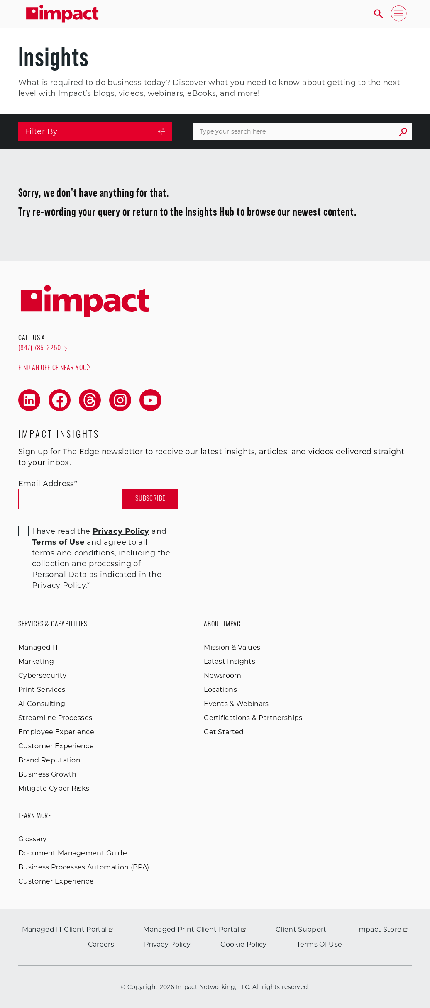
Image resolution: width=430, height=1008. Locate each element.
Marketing (36, 661)
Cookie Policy (243, 944)
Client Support (301, 929)
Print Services (41, 690)
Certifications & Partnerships (253, 718)
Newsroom (223, 675)
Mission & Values (232, 647)
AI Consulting (41, 704)
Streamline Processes (55, 718)
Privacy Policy (167, 944)
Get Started (224, 732)
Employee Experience (56, 732)
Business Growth (47, 774)
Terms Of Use (319, 944)
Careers (101, 944)
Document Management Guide (72, 853)
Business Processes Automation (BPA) (83, 867)
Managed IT (38, 647)
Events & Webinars (236, 704)
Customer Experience (56, 746)
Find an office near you (54, 368)
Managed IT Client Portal (68, 929)
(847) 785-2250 (42, 348)
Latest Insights (229, 661)
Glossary (32, 839)
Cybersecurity (42, 675)
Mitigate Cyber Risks (53, 788)
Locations (220, 690)
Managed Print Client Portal (194, 929)
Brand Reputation (49, 760)
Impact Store (382, 929)
